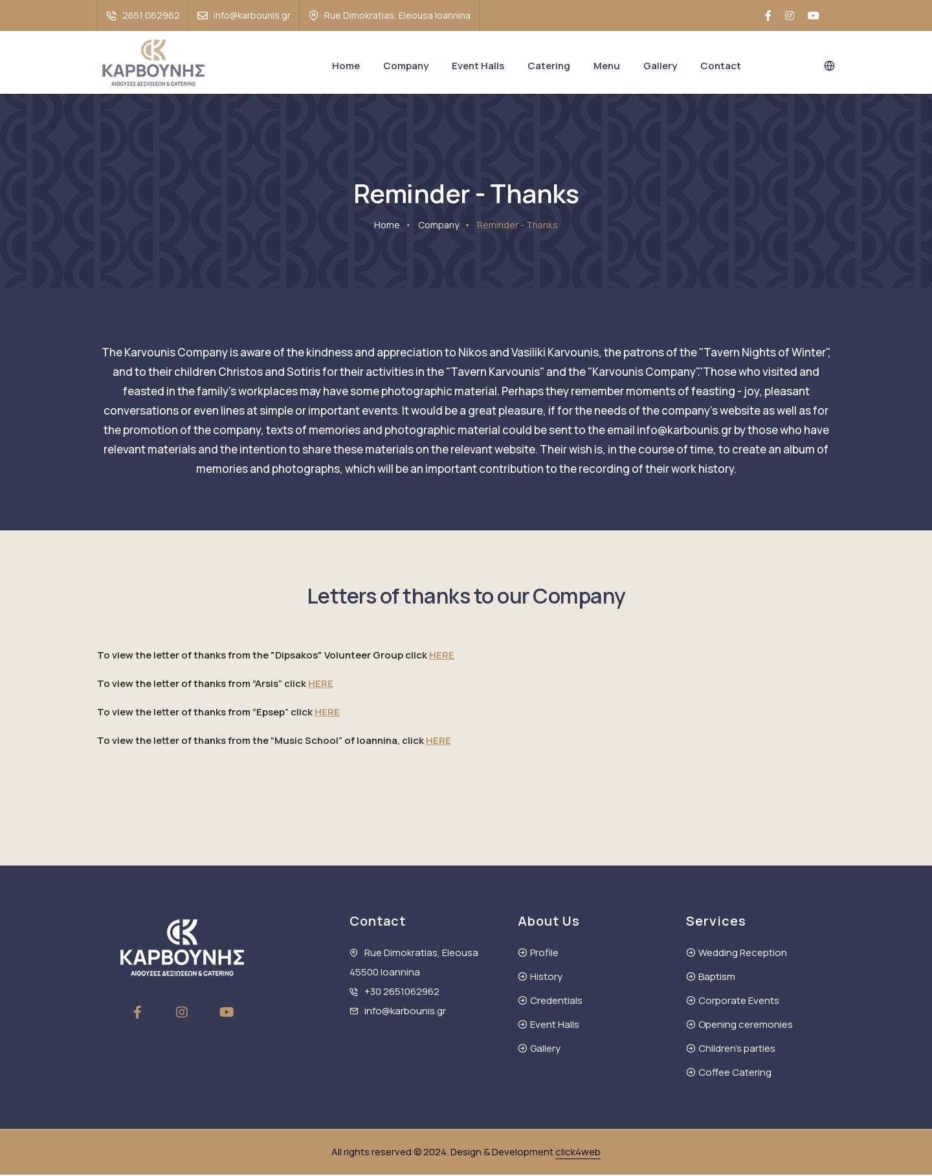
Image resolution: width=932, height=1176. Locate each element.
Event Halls (478, 65)
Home (346, 65)
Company (405, 65)
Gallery (660, 65)
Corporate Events (738, 1001)
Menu (607, 65)
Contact (720, 65)
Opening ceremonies (745, 1025)
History (546, 978)
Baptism (716, 978)
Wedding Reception (742, 954)
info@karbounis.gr (252, 15)
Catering (548, 65)
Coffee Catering (734, 1073)
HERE (441, 656)
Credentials (556, 1001)
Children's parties (736, 1049)
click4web (578, 1153)
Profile (544, 954)
